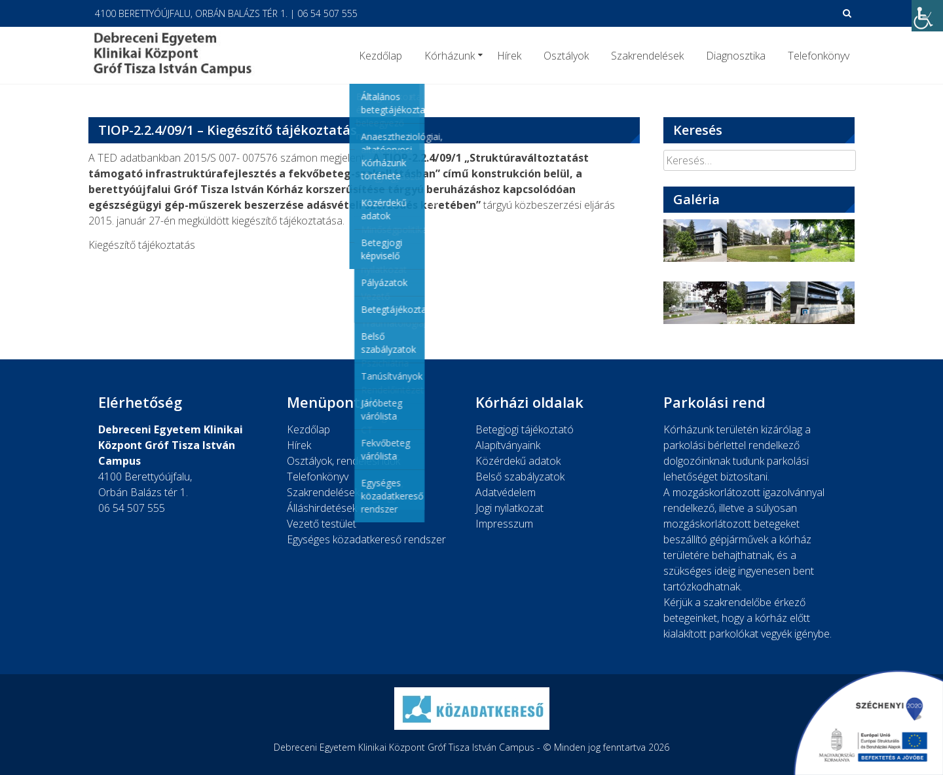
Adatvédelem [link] (505, 492)
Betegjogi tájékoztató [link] (524, 429)
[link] (927, 15)
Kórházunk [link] (449, 55)
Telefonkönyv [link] (818, 55)
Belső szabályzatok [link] (519, 476)
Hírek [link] (509, 55)
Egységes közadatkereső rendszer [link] (366, 539)
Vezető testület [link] (321, 523)
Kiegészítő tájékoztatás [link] (141, 245)
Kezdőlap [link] (380, 55)
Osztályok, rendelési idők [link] (343, 461)
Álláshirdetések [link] (322, 508)
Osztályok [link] (566, 55)
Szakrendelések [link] (647, 55)
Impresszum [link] (504, 523)
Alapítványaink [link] (507, 445)
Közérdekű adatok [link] (518, 461)
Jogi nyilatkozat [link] (509, 508)
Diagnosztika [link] (736, 55)
